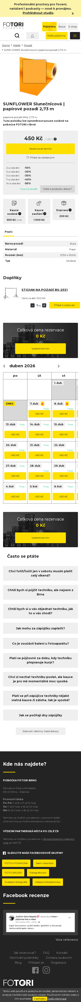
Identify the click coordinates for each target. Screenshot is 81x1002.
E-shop (73, 26)
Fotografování (38, 872)
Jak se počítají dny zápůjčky (40, 715)
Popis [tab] (8, 231)
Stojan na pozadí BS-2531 (44, 290)
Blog (18, 962)
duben (16, 365)
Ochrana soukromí (59, 958)
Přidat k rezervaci (64, 305)
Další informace (57, 998)
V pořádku (40, 998)
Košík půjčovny (56, 35)
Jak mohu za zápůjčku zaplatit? (40, 628)
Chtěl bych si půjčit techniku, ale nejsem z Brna (40, 592)
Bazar (62, 26)
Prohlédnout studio (38, 13)
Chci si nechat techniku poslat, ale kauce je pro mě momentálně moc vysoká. (40, 679)
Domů (6, 45)
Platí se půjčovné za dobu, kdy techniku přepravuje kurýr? (40, 660)
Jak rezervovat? (25, 953)
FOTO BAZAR (13, 872)
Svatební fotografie (16, 882)
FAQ (46, 953)
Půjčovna (49, 26)
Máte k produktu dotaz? (57, 188)
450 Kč (39, 413)
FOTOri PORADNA (16, 863)
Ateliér (17, 45)
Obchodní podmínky (24, 958)
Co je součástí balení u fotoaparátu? (40, 643)
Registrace (58, 962)
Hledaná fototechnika (47, 882)
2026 (29, 365)
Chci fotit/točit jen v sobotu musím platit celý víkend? (40, 573)
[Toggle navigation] (75, 35)
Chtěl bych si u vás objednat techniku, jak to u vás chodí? (40, 611)
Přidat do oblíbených (41, 157)
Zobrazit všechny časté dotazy (40, 731)
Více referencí (67, 940)
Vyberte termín (41, 348)
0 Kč (20, 220)
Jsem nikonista (44, 863)
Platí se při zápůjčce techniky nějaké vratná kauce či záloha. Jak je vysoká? (40, 698)
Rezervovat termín (40, 148)
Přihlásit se (36, 962)
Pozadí (28, 45)
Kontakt (62, 953)
